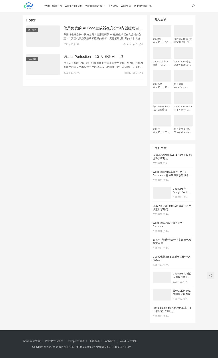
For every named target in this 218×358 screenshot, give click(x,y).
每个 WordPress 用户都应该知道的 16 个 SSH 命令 (161, 108)
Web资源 (126, 5)
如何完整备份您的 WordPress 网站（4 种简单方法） (183, 131)
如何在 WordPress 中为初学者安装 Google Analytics (161, 131)
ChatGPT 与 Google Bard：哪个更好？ (182, 192)
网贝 (55, 346)
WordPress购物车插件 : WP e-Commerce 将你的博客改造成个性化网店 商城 (172, 175)
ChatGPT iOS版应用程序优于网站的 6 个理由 (182, 277)
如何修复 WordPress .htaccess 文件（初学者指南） (182, 86)
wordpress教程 (94, 5)
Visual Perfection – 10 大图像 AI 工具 (94, 57)
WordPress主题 (53, 5)
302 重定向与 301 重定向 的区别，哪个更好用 (183, 41)
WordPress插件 (74, 5)
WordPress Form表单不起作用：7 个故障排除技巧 (183, 108)
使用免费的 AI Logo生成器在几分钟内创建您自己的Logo (103, 28)
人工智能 (32, 59)
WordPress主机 (143, 5)
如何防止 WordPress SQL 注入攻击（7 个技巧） (162, 41)
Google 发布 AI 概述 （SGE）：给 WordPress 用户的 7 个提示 (161, 63)
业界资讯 (113, 5)
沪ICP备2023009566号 (83, 346)
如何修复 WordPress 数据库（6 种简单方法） (161, 86)
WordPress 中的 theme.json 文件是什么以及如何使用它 (182, 63)
